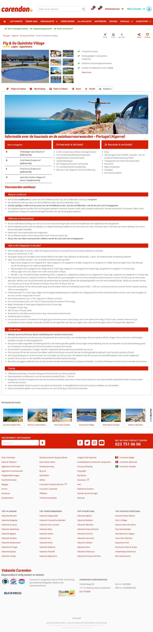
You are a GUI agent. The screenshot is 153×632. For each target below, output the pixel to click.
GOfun (42, 480)
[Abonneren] (42, 443)
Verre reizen (68, 21)
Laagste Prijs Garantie (86, 457)
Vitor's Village (121, 520)
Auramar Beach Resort (125, 515)
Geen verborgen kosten (18, 28)
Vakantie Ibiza (45, 529)
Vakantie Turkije (8, 556)
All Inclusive (84, 21)
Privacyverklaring (84, 466)
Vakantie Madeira (85, 520)
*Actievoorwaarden (48, 497)
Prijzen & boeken (18, 88)
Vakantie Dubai (46, 533)
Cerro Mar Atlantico (124, 538)
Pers (79, 484)
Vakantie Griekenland (10, 542)
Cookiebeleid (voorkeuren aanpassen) (94, 462)
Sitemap (81, 497)
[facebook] (80, 443)
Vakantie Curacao (9, 524)
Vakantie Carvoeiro (85, 538)
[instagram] (94, 443)
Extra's (4, 488)
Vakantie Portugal (9, 547)
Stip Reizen (44, 475)
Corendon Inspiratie (48, 488)
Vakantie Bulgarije (9, 520)
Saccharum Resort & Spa (126, 547)
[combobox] (62, 9)
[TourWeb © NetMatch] (76, 618)
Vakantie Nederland (10, 529)
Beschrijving (39, 88)
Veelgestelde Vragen (10, 475)
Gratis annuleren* (65, 28)
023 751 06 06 (128, 444)
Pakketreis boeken (85, 488)
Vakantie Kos (45, 538)
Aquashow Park (122, 542)
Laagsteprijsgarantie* (42, 28)
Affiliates (43, 493)
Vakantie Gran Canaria (49, 524)
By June (42, 471)
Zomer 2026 (31, 21)
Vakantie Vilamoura (86, 551)
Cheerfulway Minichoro (125, 551)
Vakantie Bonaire (9, 515)
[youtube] (101, 443)
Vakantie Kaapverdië (48, 515)
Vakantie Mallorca (47, 547)
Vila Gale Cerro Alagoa (124, 533)
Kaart (78, 88)
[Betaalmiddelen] (12, 593)
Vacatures (81, 480)
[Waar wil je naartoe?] (62, 9)
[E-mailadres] (20, 443)
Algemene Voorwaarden (12, 471)
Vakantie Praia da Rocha (88, 529)
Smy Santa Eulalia (123, 529)
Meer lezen (86, 72)
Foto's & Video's (60, 88)
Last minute (16, 21)
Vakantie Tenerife (47, 551)
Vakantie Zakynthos (48, 556)
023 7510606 (84, 591)
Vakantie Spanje (8, 551)
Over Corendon (8, 457)
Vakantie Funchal (84, 533)
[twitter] (87, 443)
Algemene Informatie (10, 466)
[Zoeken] (84, 9)
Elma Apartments (123, 556)
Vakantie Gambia (9, 538)
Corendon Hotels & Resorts (51, 484)
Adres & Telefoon (9, 462)
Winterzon (100, 21)
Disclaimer (81, 475)
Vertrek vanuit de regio (87, 493)
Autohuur (107, 88)
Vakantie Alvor (83, 547)
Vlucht (92, 88)
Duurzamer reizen (47, 462)
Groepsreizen (7, 497)
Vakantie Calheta (84, 542)
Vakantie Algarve (84, 515)
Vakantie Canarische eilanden (52, 520)
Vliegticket (142, 21)
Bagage (4, 484)
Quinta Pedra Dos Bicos (125, 524)
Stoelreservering (46, 466)
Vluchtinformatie (8, 480)
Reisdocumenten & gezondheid (53, 457)
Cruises (113, 21)
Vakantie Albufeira (85, 524)
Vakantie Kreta (45, 542)
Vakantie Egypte (8, 533)
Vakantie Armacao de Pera (89, 556)
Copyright (81, 471)
